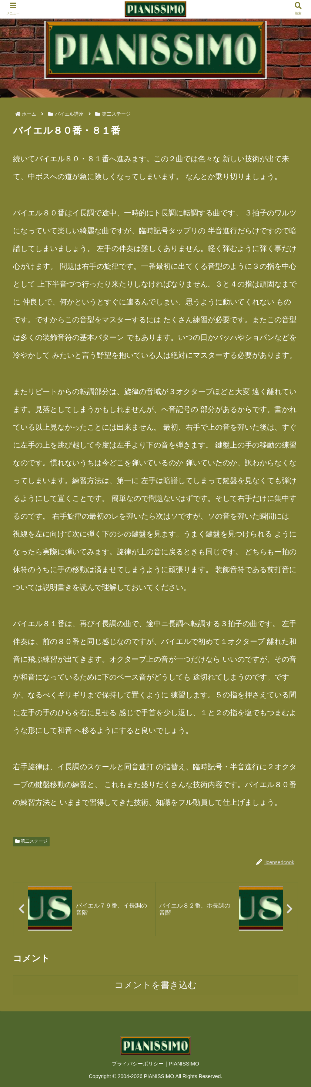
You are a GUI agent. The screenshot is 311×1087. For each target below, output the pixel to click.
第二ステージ (31, 841)
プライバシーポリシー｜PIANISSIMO (155, 1064)
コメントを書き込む (155, 985)
